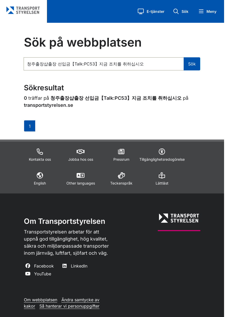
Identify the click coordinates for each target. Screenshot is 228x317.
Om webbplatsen (40, 299)
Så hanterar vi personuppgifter (69, 306)
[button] (151, 11)
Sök (192, 63)
